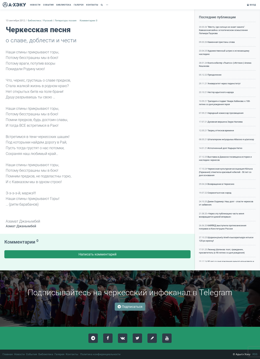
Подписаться (130, 307)
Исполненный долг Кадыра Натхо (224, 148)
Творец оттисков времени (220, 130)
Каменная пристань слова (221, 42)
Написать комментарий (98, 254)
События (31, 354)
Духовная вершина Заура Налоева (225, 122)
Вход (251, 5)
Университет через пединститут (224, 83)
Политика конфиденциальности (100, 354)
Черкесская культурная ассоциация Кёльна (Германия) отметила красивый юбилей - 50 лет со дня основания (226, 171)
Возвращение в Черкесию (220, 184)
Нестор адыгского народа (220, 92)
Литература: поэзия (65, 20)
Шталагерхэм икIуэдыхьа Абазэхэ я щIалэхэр (230, 139)
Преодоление (214, 75)
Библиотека (34, 20)
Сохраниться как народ (219, 193)
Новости (19, 354)
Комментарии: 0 (88, 20)
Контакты (72, 354)
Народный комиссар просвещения (225, 113)
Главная (8, 354)
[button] (102, 5)
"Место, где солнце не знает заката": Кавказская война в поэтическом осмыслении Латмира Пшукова (223, 30)
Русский (47, 20)
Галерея (59, 354)
